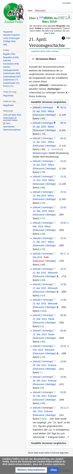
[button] (50, 59)
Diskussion (39, 115)
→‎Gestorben (55, 149)
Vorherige (47, 107)
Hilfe (68, 38)
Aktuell (36, 123)
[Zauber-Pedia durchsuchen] (64, 16)
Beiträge (50, 115)
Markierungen (40, 153)
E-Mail (52, 33)
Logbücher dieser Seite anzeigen (45, 51)
